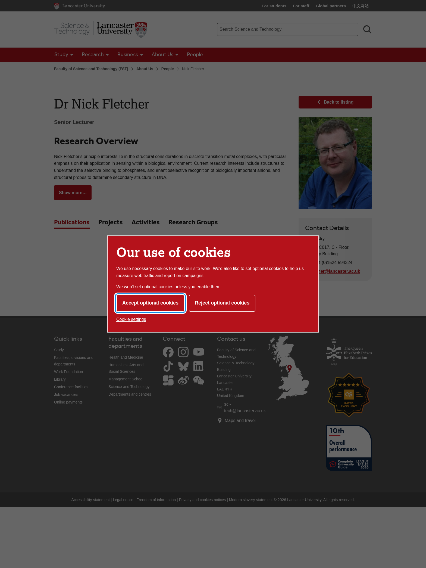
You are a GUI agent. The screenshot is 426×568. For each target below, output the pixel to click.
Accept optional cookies (150, 303)
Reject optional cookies (222, 303)
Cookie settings (131, 319)
